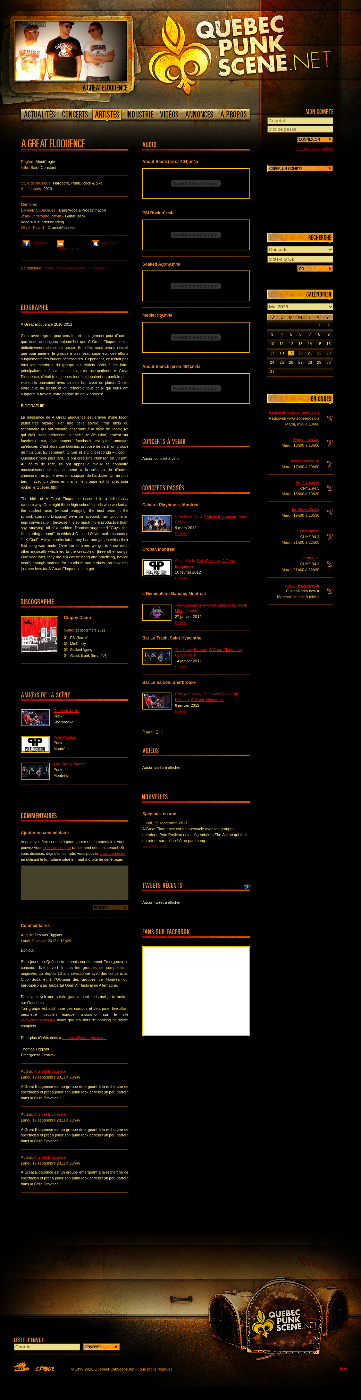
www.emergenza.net (38, 1020)
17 (272, 353)
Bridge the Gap (306, 440)
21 (310, 353)
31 (272, 372)
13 (300, 344)
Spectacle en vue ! (160, 813)
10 (272, 344)
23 (328, 353)
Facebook (35, 242)
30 (328, 362)
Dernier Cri (310, 558)
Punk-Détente (307, 482)
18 (281, 353)
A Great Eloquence (50, 1071)
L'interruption (308, 531)
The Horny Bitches (69, 764)
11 (281, 344)
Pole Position (64, 737)
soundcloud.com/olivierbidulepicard (75, 268)
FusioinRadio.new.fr (302, 585)
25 (281, 362)
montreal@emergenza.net (84, 1038)
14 (310, 344)
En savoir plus (154, 846)
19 (291, 353)
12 (291, 344)
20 (300, 353)
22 (319, 353)
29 (319, 362)
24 (272, 362)
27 (300, 362)
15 (319, 344)
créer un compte (57, 847)
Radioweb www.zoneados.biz (294, 412)
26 (291, 362)
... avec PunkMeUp (302, 461)
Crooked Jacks (66, 710)
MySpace (104, 242)
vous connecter (113, 853)
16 (328, 344)
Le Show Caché (305, 509)
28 (310, 362)
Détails (181, 534)
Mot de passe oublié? (314, 148)
